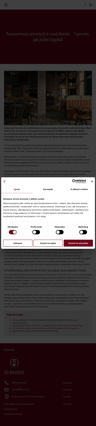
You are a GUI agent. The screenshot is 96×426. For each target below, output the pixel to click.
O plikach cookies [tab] (79, 189)
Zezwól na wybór (48, 243)
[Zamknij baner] (92, 181)
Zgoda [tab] (17, 189)
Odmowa (17, 243)
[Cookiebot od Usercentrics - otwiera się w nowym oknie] (74, 181)
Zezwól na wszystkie (78, 243)
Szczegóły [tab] (48, 189)
